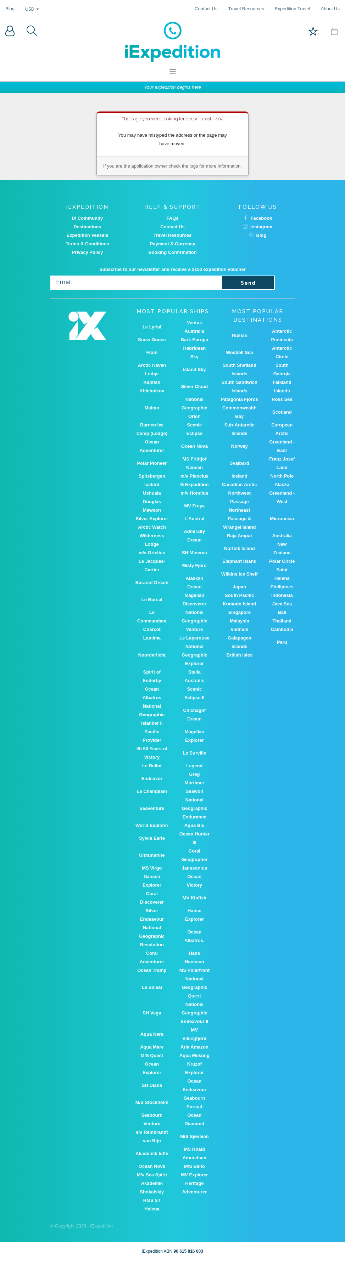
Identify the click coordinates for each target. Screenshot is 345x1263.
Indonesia (282, 595)
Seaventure (151, 808)
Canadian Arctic (239, 484)
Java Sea (282, 603)
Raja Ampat (239, 535)
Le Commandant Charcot (152, 621)
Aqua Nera (151, 1034)
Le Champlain (152, 791)
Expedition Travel (292, 8)
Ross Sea (282, 399)
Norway (239, 446)
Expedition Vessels (87, 235)
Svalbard (239, 463)
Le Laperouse (194, 638)
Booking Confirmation (172, 252)
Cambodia (282, 629)
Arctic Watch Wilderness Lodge (152, 535)
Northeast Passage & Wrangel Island (239, 518)
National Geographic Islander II (152, 714)
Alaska (281, 484)
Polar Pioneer (152, 463)
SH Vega (152, 1013)
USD (32, 9)
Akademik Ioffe (151, 1153)
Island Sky (194, 369)
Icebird (152, 484)
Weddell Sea (239, 352)
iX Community (87, 218)
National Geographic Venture (194, 621)
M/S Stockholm (151, 1102)
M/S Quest (152, 1055)
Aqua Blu (194, 825)
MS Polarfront (194, 970)
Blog (10, 8)
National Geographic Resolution (152, 936)
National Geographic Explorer (194, 655)
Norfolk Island (239, 548)
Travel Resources (246, 8)
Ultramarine (152, 855)
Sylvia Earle (152, 838)
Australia (282, 535)
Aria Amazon (194, 1047)
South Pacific (239, 595)
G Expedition (194, 484)
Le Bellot (152, 765)
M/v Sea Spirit (152, 1174)
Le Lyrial (152, 327)
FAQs (173, 218)
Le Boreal (151, 599)
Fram (151, 352)
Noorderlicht (152, 655)
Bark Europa (194, 339)
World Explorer (151, 825)
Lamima (152, 638)
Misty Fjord (194, 565)
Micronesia (282, 518)
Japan (239, 586)
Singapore (239, 612)
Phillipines (282, 586)
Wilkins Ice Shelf (239, 574)
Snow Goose (152, 339)
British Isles (239, 655)
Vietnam (239, 629)
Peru (282, 642)
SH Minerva (194, 552)
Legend (194, 765)
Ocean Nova (194, 446)
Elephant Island (239, 561)
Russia (239, 335)
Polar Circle (282, 561)
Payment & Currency (172, 243)
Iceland (239, 476)
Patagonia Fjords (239, 399)
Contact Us (206, 8)
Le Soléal (152, 987)
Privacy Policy (87, 252)
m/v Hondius (194, 493)
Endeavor (151, 778)
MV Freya (194, 505)
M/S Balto (194, 1166)
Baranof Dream (151, 582)
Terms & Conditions (87, 243)
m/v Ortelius (152, 552)
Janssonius (194, 868)
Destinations (87, 226)
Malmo (152, 407)
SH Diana (152, 1085)
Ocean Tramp (151, 970)
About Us (330, 8)
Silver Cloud (194, 386)
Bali (282, 612)
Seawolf (194, 791)
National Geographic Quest (194, 987)
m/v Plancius (194, 476)
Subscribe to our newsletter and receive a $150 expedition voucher (172, 269)
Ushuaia (152, 493)
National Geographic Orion (194, 408)
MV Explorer (194, 1174)
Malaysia (239, 621)
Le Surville (194, 753)
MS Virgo (152, 868)
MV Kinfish (194, 897)
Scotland (282, 412)
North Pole (282, 476)
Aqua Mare (151, 1047)
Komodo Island (239, 603)
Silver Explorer (151, 518)
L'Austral (194, 518)
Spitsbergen (152, 476)
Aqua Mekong (194, 1055)
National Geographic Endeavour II (194, 1013)
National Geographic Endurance (194, 808)
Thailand (282, 621)
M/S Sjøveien (194, 1136)
